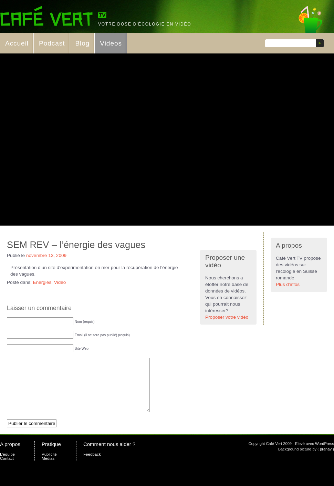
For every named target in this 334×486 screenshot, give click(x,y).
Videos (111, 43)
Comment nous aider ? (109, 454)
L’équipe (7, 465)
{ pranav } (325, 459)
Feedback (92, 465)
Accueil (17, 43)
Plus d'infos (288, 284)
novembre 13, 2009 (46, 255)
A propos (10, 454)
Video (60, 282)
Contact (7, 469)
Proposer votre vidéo (226, 317)
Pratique (51, 454)
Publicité (49, 465)
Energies (42, 282)
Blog (82, 43)
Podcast (52, 43)
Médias (48, 469)
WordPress (324, 454)
